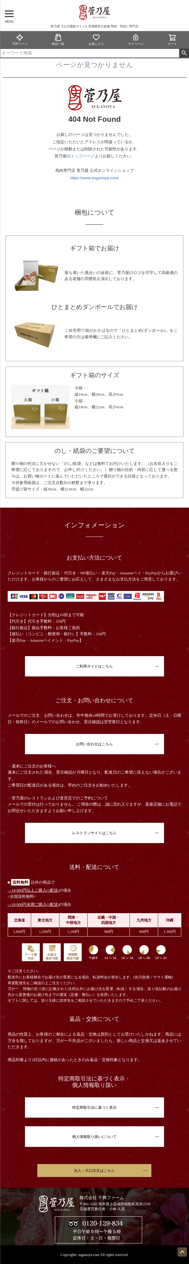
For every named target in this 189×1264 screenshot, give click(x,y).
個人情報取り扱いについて (94, 1137)
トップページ (83, 156)
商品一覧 (58, 40)
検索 (184, 53)
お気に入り (96, 40)
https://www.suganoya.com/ (94, 178)
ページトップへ (182, 1252)
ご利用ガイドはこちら (94, 666)
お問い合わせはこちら (94, 744)
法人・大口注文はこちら (94, 1170)
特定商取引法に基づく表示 (94, 1107)
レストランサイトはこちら (94, 833)
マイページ (135, 40)
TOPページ (19, 40)
